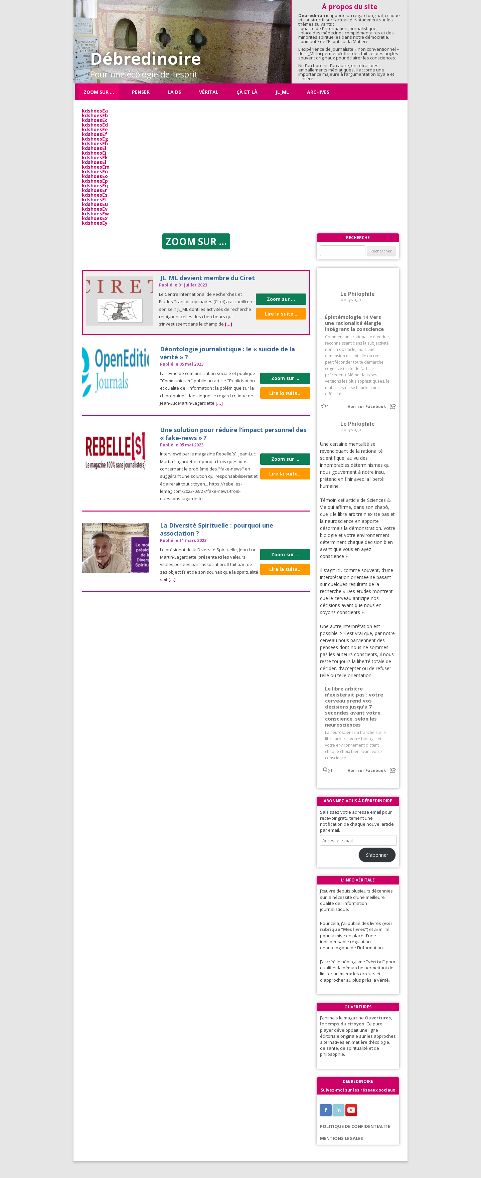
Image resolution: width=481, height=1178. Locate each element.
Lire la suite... (281, 314)
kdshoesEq (95, 185)
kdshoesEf (94, 134)
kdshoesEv (95, 209)
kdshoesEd (95, 125)
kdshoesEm (96, 167)
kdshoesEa (95, 111)
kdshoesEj (94, 153)
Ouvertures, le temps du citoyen (356, 1021)
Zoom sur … (99, 92)
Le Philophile (357, 294)
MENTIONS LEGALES (341, 1138)
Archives (318, 92)
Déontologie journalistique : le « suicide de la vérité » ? (227, 353)
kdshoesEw (95, 213)
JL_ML (282, 92)
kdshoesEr (94, 190)
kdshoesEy (95, 223)
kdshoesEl (94, 162)
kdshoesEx (95, 218)
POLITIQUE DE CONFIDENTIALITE (355, 1126)
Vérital (208, 92)
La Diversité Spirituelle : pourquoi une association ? (216, 529)
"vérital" (375, 962)
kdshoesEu (95, 204)
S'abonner (377, 854)
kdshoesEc (95, 120)
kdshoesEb (95, 115)
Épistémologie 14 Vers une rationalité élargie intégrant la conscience (354, 323)
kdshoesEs (95, 195)
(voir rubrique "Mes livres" (356, 926)
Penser (141, 92)
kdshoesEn (95, 171)
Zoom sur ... (281, 299)
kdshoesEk (95, 157)
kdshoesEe (95, 129)
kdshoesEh (95, 143)
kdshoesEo (95, 176)
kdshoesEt (94, 199)
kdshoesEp (95, 181)
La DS (174, 92)
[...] (228, 324)
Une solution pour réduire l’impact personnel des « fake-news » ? (233, 433)
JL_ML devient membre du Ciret (208, 278)
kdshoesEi (94, 148)
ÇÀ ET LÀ (247, 92)
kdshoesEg (95, 139)
